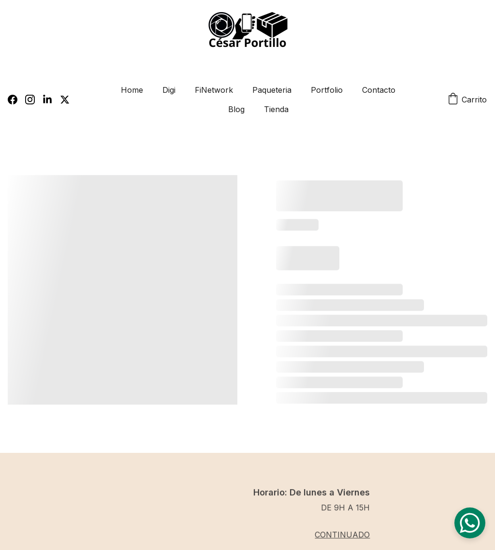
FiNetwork (214, 90)
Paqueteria (271, 90)
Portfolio (327, 90)
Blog (236, 109)
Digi (168, 90)
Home (132, 90)
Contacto (378, 90)
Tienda (276, 109)
